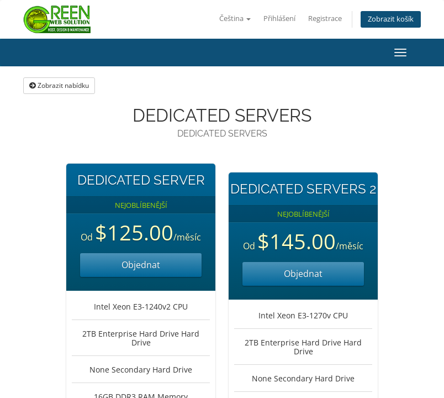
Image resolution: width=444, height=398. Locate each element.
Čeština (235, 18)
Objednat (140, 265)
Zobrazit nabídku (59, 85)
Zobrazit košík (391, 19)
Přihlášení (279, 18)
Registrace (325, 18)
